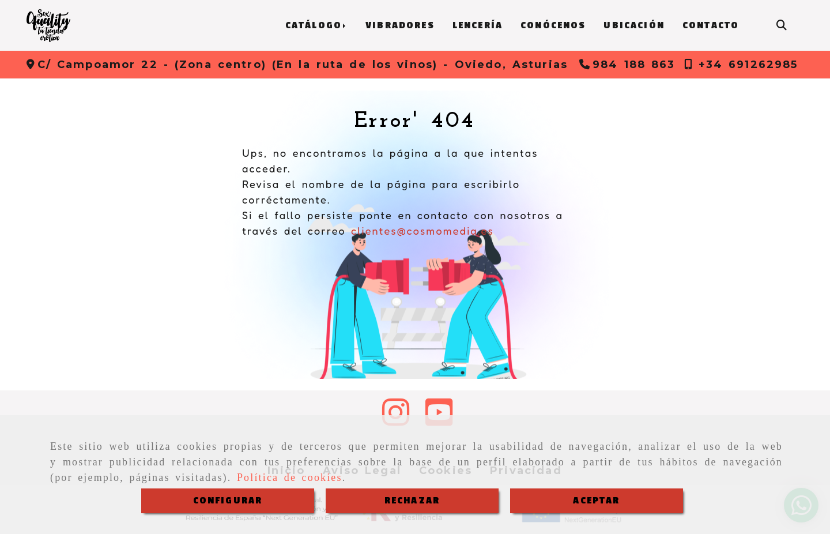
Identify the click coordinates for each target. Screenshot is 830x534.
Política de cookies (289, 477)
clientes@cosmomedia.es (422, 230)
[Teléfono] (627, 64)
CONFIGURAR (228, 500)
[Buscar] (781, 26)
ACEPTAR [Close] (596, 500)
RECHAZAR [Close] (412, 500)
